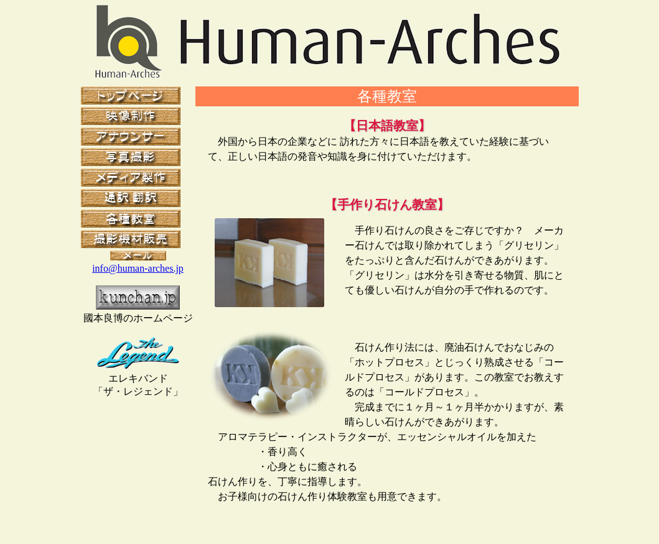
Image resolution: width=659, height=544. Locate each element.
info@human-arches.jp (138, 268)
